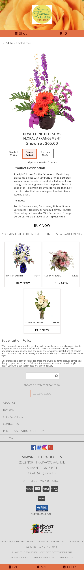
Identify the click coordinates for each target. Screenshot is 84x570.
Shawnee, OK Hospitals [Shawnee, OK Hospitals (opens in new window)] (51, 541)
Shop (21, 33)
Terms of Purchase (43, 557)
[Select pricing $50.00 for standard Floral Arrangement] (13, 153)
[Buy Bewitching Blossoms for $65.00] (42, 225)
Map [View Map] (42, 567)
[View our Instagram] (44, 449)
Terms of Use (65, 557)
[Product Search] (42, 376)
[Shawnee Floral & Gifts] (42, 22)
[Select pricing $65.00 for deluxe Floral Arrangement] (29, 153)
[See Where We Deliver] (42, 393)
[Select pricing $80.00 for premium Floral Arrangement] (45, 153)
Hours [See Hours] (70, 567)
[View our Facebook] (33, 449)
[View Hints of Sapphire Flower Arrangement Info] (23, 258)
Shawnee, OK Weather (25, 552)
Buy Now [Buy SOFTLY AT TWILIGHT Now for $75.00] (61, 283)
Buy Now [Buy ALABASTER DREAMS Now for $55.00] (42, 330)
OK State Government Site (56, 552)
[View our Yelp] (50, 449)
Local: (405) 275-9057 (42, 473)
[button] (42, 508)
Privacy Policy (20, 557)
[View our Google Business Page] (39, 449)
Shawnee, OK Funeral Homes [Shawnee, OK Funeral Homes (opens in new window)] (17, 541)
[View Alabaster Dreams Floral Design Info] (42, 305)
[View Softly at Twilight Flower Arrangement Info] (61, 258)
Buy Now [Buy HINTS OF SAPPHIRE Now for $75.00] (23, 283)
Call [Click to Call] (14, 567)
